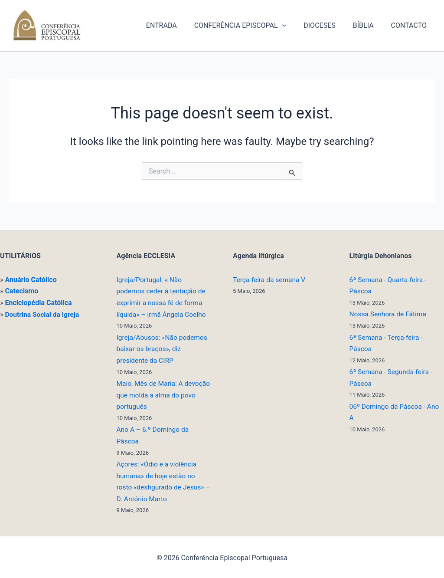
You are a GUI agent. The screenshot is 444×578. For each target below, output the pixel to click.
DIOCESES (328, 25)
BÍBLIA (368, 25)
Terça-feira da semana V (270, 280)
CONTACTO (410, 25)
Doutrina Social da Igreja (43, 314)
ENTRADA (177, 25)
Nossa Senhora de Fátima (389, 314)
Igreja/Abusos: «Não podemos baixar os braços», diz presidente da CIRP (163, 348)
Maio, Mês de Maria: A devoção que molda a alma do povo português (163, 394)
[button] (294, 25)
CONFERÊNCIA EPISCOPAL (252, 25)
